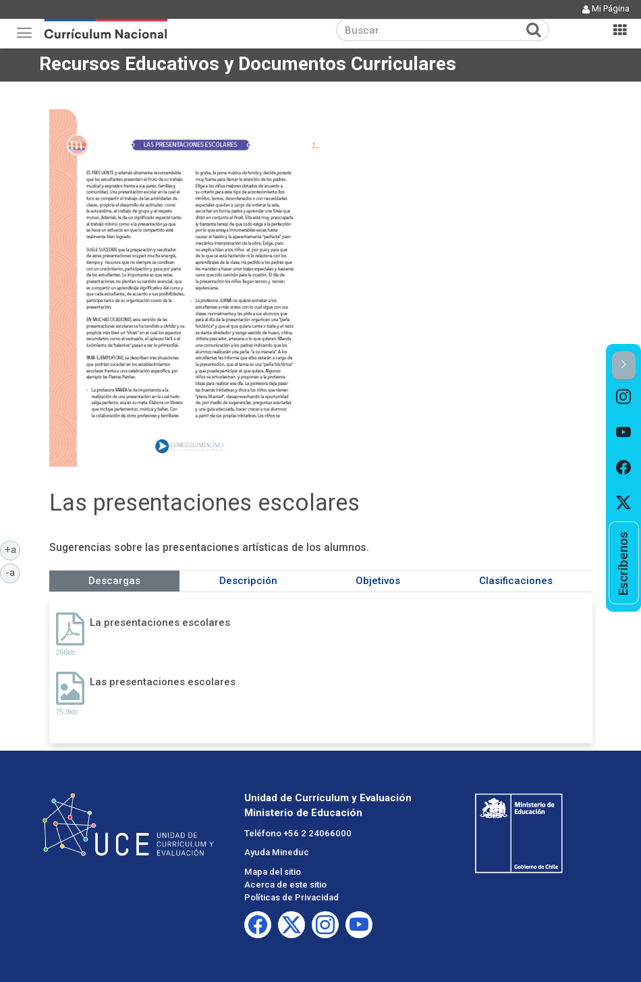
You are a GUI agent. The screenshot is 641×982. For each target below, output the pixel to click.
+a (13, 549)
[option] (624, 397)
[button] (624, 365)
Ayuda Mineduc (276, 852)
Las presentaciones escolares (162, 682)
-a (12, 572)
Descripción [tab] (248, 581)
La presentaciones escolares (160, 622)
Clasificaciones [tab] (516, 581)
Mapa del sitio (272, 872)
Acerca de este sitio (285, 884)
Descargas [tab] (114, 581)
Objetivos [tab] (378, 581)
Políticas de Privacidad (291, 897)
